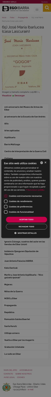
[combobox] (41, 162)
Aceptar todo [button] (26, 219)
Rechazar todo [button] (26, 226)
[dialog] (25, 198)
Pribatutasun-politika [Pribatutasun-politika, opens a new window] (35, 190)
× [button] (45, 163)
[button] (25, 233)
